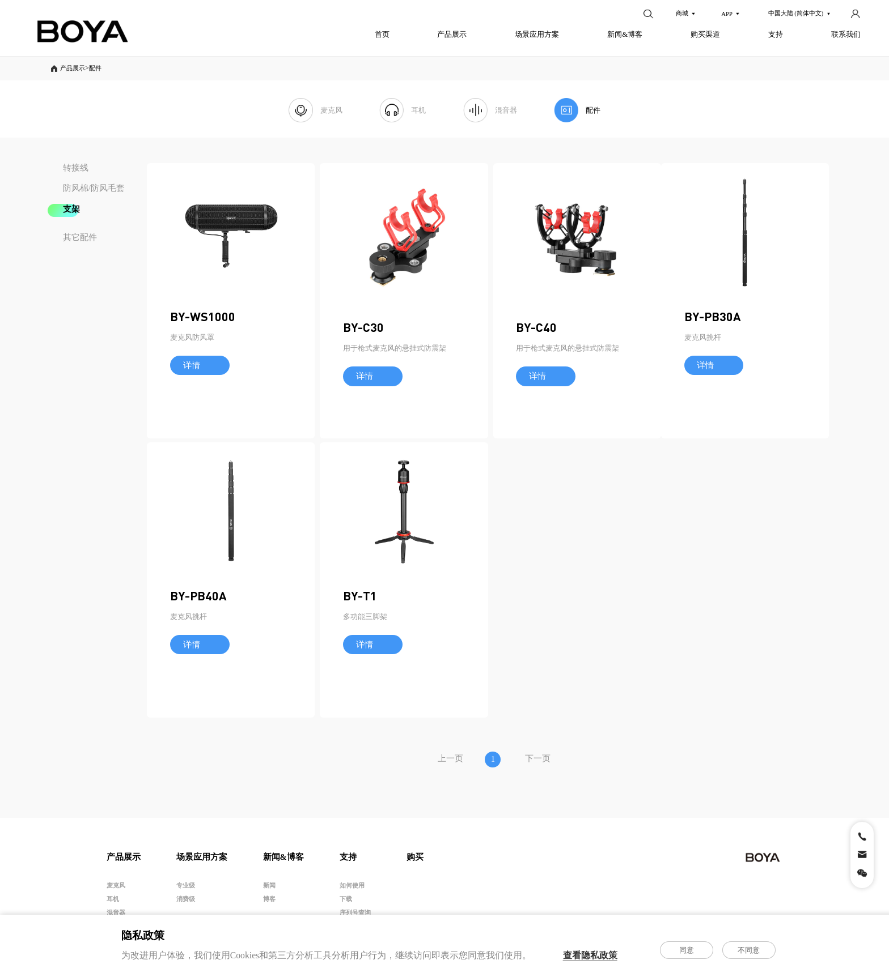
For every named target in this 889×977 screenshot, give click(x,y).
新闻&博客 (624, 34)
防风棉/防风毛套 (94, 189)
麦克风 (116, 889)
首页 (382, 34)
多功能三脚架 (660, 666)
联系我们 (846, 34)
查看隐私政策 (590, 955)
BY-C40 (658, 380)
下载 (346, 903)
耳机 (113, 903)
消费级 (185, 903)
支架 (71, 210)
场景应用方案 (537, 34)
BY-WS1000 (202, 365)
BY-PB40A (432, 645)
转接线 (75, 168)
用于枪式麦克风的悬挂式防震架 (455, 400)
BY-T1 (655, 645)
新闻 (269, 889)
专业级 (185, 889)
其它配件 (80, 238)
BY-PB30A (198, 645)
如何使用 (352, 889)
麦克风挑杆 (188, 666)
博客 (269, 903)
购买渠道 (705, 34)
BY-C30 (424, 380)
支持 (775, 34)
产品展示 (452, 34)
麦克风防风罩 (192, 385)
